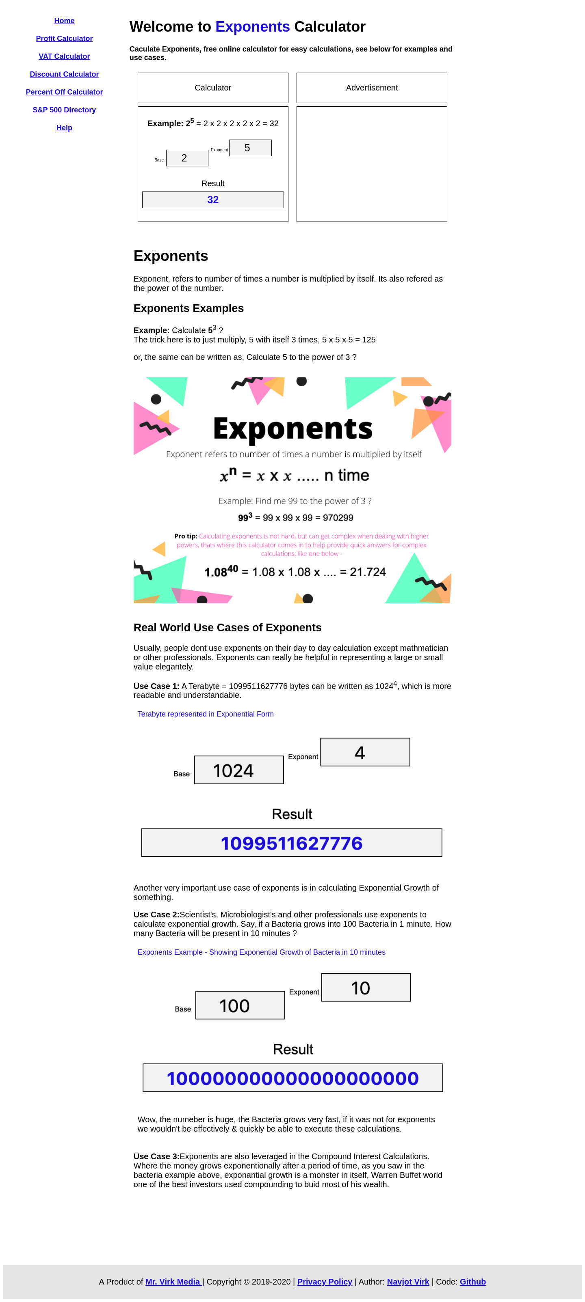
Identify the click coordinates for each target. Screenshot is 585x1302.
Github (473, 1281)
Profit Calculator (64, 38)
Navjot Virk (408, 1281)
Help (64, 128)
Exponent (219, 150)
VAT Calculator (64, 56)
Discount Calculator (64, 74)
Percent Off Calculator (64, 92)
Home (64, 21)
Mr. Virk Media (173, 1281)
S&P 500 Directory (64, 110)
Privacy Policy (325, 1281)
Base (159, 160)
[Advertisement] (372, 162)
